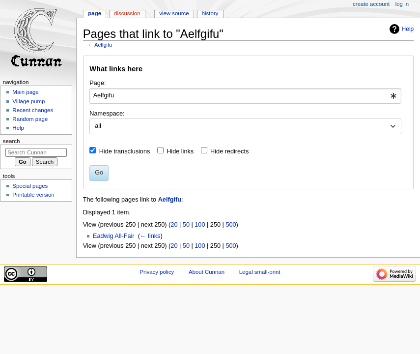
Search (11, 141)
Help (408, 29)
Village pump (28, 101)
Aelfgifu (103, 45)
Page (94, 13)
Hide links (180, 151)
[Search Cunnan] (36, 152)
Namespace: (106, 113)
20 (173, 224)
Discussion (127, 13)
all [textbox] (98, 125)
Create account (371, 4)
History (210, 13)
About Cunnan (206, 272)
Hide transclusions (124, 151)
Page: (97, 83)
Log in (402, 4)
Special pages (30, 186)
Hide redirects (229, 151)
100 (200, 224)
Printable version (33, 195)
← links (150, 236)
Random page (30, 119)
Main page (25, 92)
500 (230, 224)
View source (174, 13)
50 (186, 224)
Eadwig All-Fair (114, 236)
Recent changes (32, 110)
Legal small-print (259, 272)
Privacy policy (157, 272)
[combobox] (245, 96)
